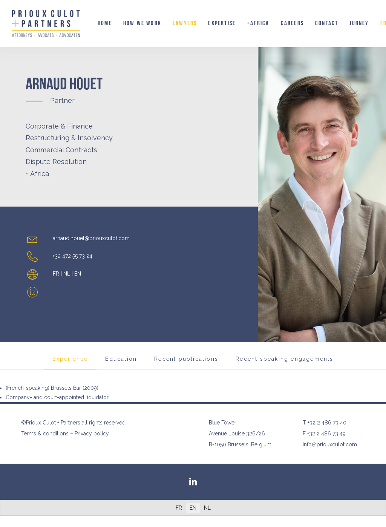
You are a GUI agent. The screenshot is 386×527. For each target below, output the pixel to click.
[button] (32, 295)
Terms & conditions (45, 433)
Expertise (222, 23)
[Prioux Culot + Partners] (46, 23)
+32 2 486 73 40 (327, 423)
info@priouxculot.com (330, 444)
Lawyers (185, 23)
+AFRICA (258, 23)
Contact (326, 23)
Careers (292, 23)
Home (105, 23)
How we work (142, 23)
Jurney (359, 23)
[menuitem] (104, 23)
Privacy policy (92, 433)
